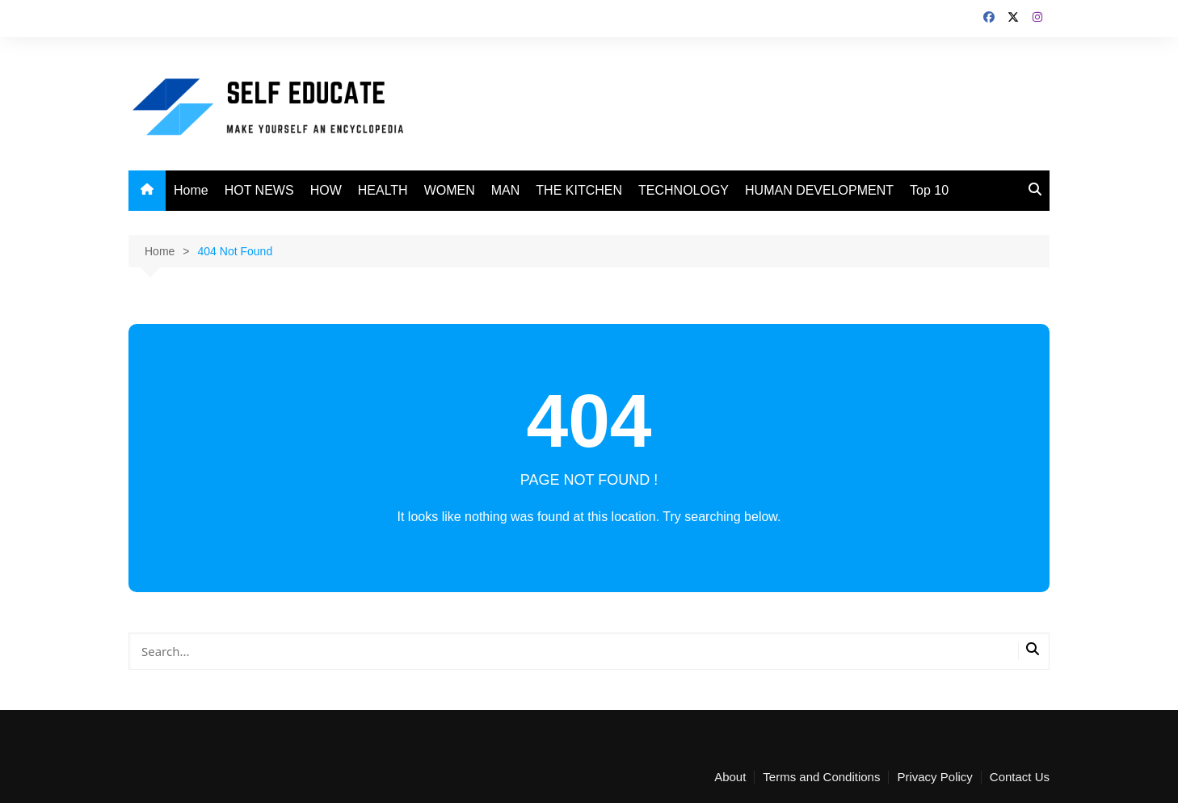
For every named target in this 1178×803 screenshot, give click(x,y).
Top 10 (929, 190)
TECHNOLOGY (683, 190)
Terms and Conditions (821, 777)
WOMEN (449, 190)
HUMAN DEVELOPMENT (819, 190)
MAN (505, 190)
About (730, 777)
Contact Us (1020, 777)
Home (191, 190)
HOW (326, 190)
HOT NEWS (259, 190)
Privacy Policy (934, 777)
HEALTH (383, 190)
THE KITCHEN (579, 190)
